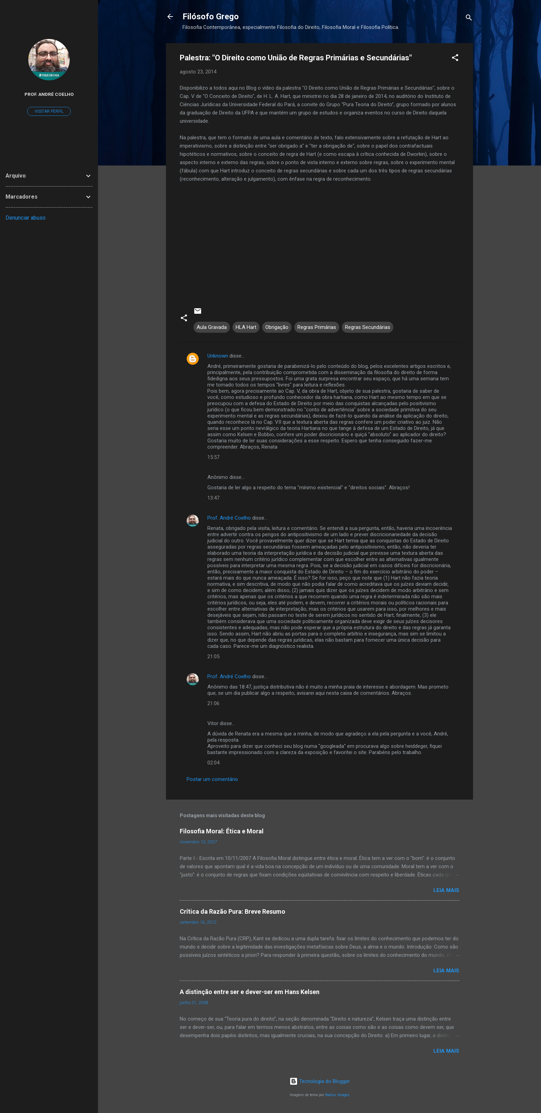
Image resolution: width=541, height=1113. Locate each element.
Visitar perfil (49, 111)
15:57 (213, 457)
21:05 (213, 656)
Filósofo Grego (211, 16)
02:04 (213, 763)
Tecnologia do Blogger (319, 1081)
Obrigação (276, 327)
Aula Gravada (212, 327)
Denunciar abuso (26, 217)
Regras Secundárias (367, 327)
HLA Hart (246, 327)
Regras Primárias (316, 327)
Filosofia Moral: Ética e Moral (222, 831)
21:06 (213, 703)
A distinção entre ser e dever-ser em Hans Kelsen (249, 991)
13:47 (213, 498)
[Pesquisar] (469, 18)
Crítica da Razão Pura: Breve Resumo (232, 911)
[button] (455, 58)
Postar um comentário (212, 779)
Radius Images (337, 1095)
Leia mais (446, 890)
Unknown (217, 356)
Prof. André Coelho (229, 518)
